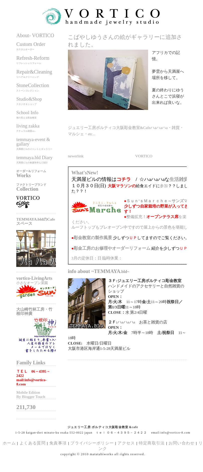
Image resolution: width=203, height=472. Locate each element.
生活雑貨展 (181, 179)
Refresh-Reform (32, 58)
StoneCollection (32, 85)
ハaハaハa (126, 322)
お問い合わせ (182, 443)
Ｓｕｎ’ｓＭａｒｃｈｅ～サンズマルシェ (163, 201)
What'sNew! (84, 172)
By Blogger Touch (30, 396)
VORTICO (143, 156)
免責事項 (58, 443)
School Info (27, 112)
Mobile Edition (28, 392)
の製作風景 (93, 237)
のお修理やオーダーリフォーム (112, 248)
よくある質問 (33, 443)
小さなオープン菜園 (32, 283)
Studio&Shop (29, 99)
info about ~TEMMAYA (98, 271)
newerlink (75, 156)
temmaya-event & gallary (33, 142)
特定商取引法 (152, 443)
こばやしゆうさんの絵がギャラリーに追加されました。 (125, 41)
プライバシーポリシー (92, 443)
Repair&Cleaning (34, 72)
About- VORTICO (35, 35)
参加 (164, 186)
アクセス (126, 443)
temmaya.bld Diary (34, 157)
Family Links (30, 362)
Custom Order (30, 44)
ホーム (9, 443)
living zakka (27, 125)
